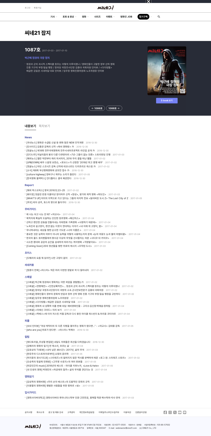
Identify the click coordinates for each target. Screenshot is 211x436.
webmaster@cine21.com (126, 428)
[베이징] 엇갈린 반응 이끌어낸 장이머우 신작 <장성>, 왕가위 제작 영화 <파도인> (66, 194)
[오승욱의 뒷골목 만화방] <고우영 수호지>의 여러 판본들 (54, 361)
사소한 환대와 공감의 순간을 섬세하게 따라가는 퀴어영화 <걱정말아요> (61, 242)
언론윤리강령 (141, 412)
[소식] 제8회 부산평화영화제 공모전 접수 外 (48, 170)
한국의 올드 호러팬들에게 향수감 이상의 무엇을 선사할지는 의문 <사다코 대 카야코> (67, 238)
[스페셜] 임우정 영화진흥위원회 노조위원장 (47, 298)
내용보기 (30, 126)
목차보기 (44, 126)
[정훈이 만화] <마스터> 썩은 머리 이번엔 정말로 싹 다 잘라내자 (57, 270)
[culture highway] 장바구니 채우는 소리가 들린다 (51, 174)
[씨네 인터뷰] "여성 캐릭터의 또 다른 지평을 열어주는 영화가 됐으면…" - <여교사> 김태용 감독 (73, 326)
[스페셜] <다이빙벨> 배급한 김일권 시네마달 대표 (50, 302)
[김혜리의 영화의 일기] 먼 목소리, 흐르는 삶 (47, 345)
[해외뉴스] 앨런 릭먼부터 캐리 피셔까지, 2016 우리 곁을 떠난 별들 (59, 158)
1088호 (114, 108)
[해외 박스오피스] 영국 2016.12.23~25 (45, 190)
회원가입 (37, 8)
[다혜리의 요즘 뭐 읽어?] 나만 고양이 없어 (47, 258)
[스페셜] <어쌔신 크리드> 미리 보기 (44, 309)
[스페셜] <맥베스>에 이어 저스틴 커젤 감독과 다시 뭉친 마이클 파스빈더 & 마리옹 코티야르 (71, 313)
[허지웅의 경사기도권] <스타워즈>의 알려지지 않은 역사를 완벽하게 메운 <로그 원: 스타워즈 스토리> (76, 357)
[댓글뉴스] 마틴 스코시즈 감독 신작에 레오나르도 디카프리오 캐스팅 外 (61, 166)
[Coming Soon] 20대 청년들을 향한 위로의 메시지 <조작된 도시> (59, 246)
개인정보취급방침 (86, 412)
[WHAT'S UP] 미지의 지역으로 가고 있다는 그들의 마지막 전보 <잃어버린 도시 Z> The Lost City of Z (77, 198)
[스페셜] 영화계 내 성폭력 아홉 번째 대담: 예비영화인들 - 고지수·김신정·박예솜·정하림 (68, 306)
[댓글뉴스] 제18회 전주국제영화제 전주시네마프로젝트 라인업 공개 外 (60, 150)
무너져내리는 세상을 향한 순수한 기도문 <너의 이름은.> (53, 230)
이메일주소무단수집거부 (109, 412)
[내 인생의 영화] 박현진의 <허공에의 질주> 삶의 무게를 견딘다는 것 (59, 369)
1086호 (97, 108)
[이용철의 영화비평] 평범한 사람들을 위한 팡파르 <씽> (53, 385)
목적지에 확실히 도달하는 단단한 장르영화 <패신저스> (53, 218)
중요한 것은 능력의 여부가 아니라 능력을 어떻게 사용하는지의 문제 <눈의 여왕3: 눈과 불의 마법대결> (76, 234)
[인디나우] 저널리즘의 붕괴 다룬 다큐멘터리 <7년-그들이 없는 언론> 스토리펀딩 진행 (68, 154)
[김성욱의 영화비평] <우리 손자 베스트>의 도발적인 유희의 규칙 (58, 381)
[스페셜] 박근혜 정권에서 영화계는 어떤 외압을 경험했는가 (55, 282)
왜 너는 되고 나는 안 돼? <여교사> (43, 214)
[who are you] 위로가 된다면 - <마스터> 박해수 (50, 329)
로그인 (27, 8)
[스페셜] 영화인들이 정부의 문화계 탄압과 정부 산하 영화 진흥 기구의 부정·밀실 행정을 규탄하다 (73, 294)
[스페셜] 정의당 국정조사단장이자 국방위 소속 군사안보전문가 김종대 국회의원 (64, 290)
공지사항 (28, 412)
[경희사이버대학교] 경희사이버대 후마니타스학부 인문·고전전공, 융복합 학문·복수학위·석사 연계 (73, 397)
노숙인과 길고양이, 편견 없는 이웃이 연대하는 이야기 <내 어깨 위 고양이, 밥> (64, 226)
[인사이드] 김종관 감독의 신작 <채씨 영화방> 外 (50, 146)
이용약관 (127, 412)
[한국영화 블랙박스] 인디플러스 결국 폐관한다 (48, 178)
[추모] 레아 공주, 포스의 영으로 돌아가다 (46, 202)
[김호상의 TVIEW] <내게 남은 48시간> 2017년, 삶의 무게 (55, 349)
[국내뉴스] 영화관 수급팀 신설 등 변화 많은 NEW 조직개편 (55, 142)
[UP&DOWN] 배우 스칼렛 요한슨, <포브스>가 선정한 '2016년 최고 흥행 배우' (64, 162)
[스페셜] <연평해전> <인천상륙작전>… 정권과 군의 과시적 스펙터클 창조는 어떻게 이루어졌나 (73, 286)
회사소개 (40, 412)
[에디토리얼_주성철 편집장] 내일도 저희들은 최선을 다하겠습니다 (58, 342)
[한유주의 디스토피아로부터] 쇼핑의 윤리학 (47, 353)
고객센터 (71, 412)
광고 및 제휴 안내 (55, 412)
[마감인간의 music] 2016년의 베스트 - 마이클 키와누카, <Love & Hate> (62, 365)
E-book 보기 (167, 100)
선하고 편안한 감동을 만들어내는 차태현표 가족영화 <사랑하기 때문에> (61, 222)
